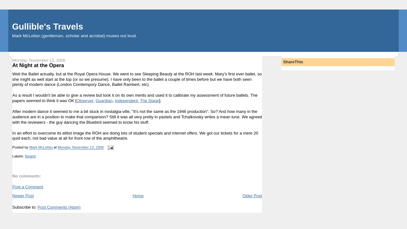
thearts (30, 156)
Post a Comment (27, 186)
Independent (126, 100)
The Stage (149, 100)
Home (138, 195)
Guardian (103, 100)
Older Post (252, 195)
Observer (84, 100)
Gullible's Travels (47, 26)
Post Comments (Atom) (59, 207)
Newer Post (23, 195)
